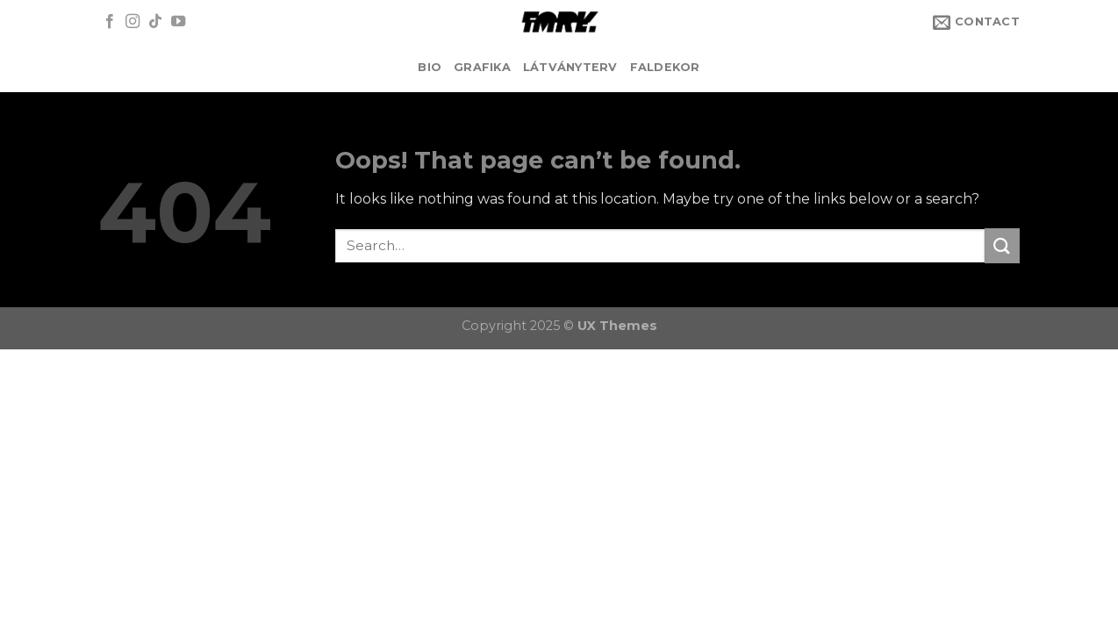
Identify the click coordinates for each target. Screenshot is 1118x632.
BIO (429, 67)
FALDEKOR (665, 67)
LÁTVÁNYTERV (570, 67)
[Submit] (1002, 245)
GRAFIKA (482, 67)
